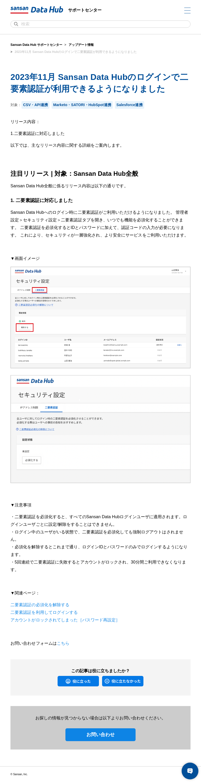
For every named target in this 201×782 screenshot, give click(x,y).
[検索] (103, 24)
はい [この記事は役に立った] (60, 681)
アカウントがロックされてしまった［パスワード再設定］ (65, 620)
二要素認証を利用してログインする (44, 612)
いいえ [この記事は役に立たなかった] (106, 681)
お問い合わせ (100, 734)
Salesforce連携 (129, 105)
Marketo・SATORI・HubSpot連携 (82, 105)
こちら (63, 643)
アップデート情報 (81, 45)
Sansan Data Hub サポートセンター (36, 45)
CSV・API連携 (35, 105)
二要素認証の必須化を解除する (39, 605)
